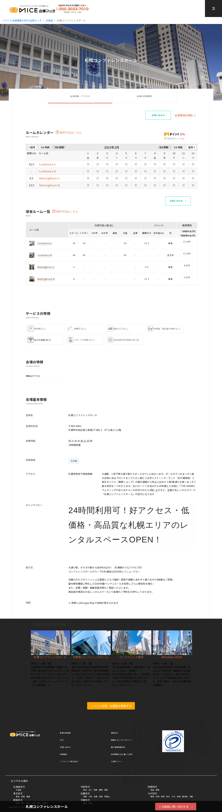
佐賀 (157, 796)
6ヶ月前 (59, 147)
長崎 (163, 796)
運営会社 (114, 732)
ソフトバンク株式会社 (69, 761)
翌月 (190, 147)
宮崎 (178, 796)
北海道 (49, 20)
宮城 (23, 796)
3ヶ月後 (178, 147)
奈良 (101, 796)
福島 (28, 796)
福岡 (152, 796)
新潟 (85, 790)
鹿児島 (185, 796)
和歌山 (107, 796)
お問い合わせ (65, 747)
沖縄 (191, 796)
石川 (90, 790)
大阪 (90, 796)
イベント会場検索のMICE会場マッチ (22, 20)
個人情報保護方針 (118, 747)
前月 (32, 147)
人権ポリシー (116, 761)
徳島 (152, 790)
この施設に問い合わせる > (176, 807)
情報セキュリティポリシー (121, 740)
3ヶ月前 (45, 147)
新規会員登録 (65, 732)
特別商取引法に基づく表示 (121, 754)
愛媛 (157, 790)
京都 (85, 796)
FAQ (62, 740)
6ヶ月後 (164, 147)
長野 (95, 790)
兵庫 (95, 796)
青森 (17, 796)
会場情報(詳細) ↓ (185, 115)
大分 (173, 796)
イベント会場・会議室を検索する (111, 706)
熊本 (168, 796)
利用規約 (63, 754)
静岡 (101, 790)
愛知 (106, 790)
